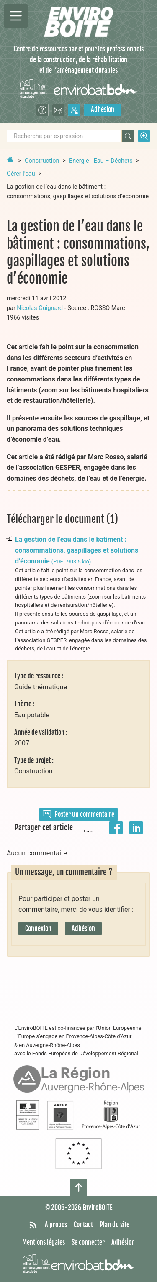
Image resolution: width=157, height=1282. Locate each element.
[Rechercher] (128, 136)
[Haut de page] (78, 1187)
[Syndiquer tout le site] (33, 1225)
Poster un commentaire (78, 814)
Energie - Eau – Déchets (101, 160)
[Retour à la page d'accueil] (10, 159)
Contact (83, 1225)
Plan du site (114, 1225)
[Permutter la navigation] (16, 16)
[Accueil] (78, 22)
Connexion (38, 928)
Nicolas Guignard (40, 308)
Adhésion (102, 109)
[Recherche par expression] (64, 136)
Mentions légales (43, 1242)
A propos (56, 1225)
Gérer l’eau (21, 173)
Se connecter (88, 1242)
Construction (42, 160)
